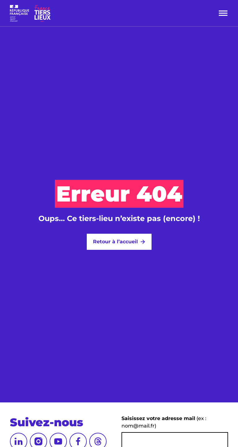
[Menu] (223, 13)
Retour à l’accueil (115, 242)
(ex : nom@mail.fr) (163, 422)
